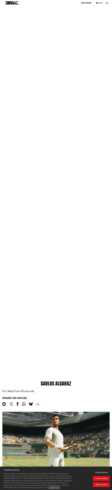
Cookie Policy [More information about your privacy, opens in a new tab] (54, 487)
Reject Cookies (101, 484)
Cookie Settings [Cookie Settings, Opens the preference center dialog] (101, 472)
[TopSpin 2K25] (12, 3)
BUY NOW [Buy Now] (86, 3)
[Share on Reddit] (4, 404)
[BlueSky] (31, 404)
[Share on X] (11, 404)
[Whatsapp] (24, 404)
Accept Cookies (101, 478)
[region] (56, 478)
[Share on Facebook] (17, 404)
